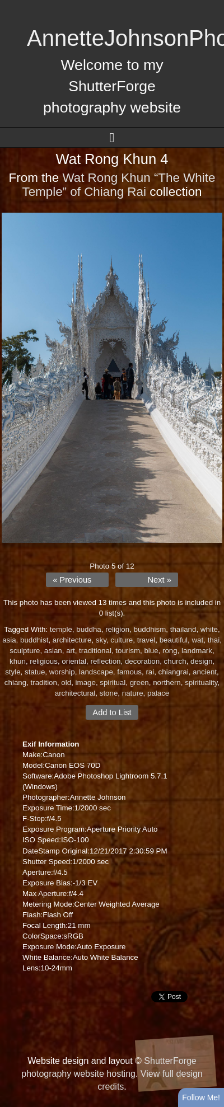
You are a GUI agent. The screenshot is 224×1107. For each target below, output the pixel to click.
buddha (88, 629)
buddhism (150, 629)
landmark (196, 650)
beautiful (174, 640)
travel (146, 640)
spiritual (112, 682)
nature (132, 693)
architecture (72, 640)
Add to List (111, 712)
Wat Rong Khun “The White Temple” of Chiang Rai (118, 185)
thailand (183, 629)
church (175, 661)
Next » (159, 579)
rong (170, 650)
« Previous (72, 579)
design (201, 661)
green (139, 682)
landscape (96, 672)
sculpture (25, 650)
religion (117, 629)
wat (197, 640)
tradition (44, 682)
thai (214, 640)
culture (121, 640)
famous (129, 672)
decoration (142, 661)
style (12, 672)
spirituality (201, 682)
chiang (15, 682)
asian (53, 650)
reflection (105, 661)
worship (62, 672)
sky (101, 640)
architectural (75, 693)
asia (9, 640)
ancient (205, 672)
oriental (74, 661)
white (209, 629)
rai (150, 672)
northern (167, 682)
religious (44, 661)
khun (18, 661)
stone (109, 693)
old (66, 682)
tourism (127, 650)
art (70, 650)
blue (151, 650)
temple (61, 629)
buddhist (34, 640)
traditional (95, 650)
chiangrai (173, 672)
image (86, 682)
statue (35, 672)
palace (158, 693)
